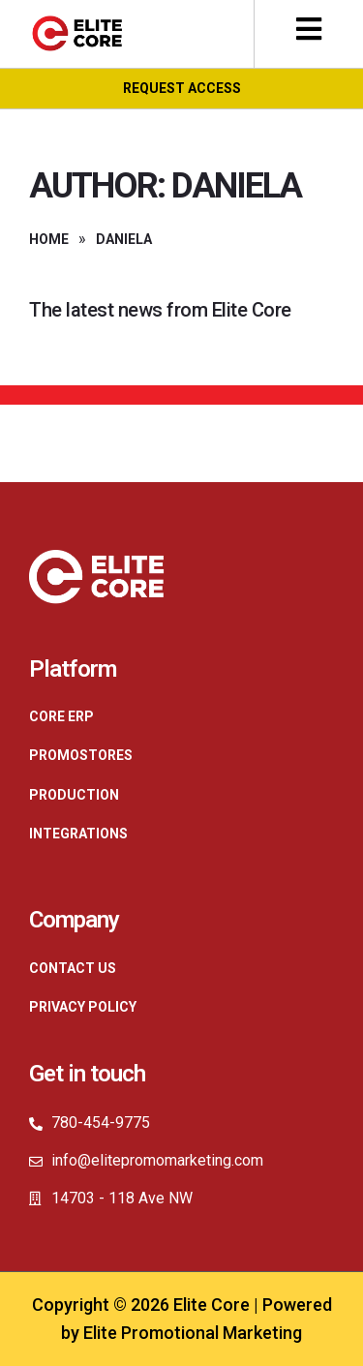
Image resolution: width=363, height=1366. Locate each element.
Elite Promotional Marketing (192, 1332)
